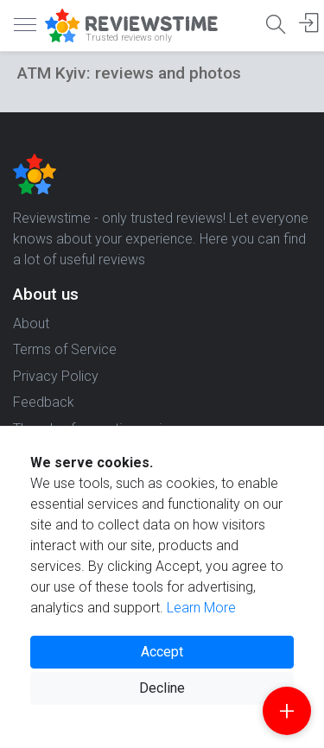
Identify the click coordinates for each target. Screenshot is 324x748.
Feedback (43, 402)
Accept (162, 651)
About (31, 323)
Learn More (201, 607)
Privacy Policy (55, 376)
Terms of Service (65, 349)
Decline (162, 688)
